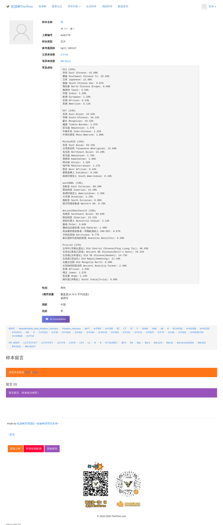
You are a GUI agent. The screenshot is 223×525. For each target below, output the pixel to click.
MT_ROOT (14, 342)
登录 (209, 6)
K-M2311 (17, 332)
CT (125, 328)
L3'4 (81, 342)
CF (131, 328)
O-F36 (55, 332)
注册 (35, 372)
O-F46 (171, 332)
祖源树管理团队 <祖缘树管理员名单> (38, 423)
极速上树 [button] (15, 448)
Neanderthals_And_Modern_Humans (38, 328)
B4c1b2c (16, 346)
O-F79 (161, 332)
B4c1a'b (158, 342)
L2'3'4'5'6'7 (47, 342)
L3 (89, 342)
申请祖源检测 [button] (33, 448)
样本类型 (47, 41)
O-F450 (115, 332)
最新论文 (57, 6)
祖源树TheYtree (22, 6)
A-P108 (109, 328)
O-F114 (138, 332)
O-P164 (90, 332)
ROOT (12, 328)
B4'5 (124, 342)
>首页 (11, 434)
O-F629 (150, 332)
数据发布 (123, 6)
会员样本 (91, 6)
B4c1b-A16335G (185, 342)
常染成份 (47, 67)
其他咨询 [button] (52, 448)
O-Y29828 (17, 336)
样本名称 (47, 22)
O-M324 (66, 332)
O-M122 (43, 332)
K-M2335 (205, 328)
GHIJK (145, 328)
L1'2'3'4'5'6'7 (30, 342)
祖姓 (44, 311)
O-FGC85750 (196, 332)
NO (27, 332)
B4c (139, 342)
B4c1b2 (202, 342)
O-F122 (126, 332)
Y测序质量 (48, 294)
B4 (131, 342)
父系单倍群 (48, 54)
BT (118, 328)
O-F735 (64, 54)
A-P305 (97, 328)
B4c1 (147, 342)
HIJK (154, 328)
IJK (162, 328)
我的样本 (107, 6)
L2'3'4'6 (61, 342)
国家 (44, 304)
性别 (44, 288)
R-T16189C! (111, 342)
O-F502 (182, 332)
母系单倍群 (48, 61)
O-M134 (102, 332)
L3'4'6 (72, 342)
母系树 (42, 6)
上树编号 (47, 35)
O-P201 (78, 332)
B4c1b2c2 (66, 61)
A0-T (87, 328)
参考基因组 (48, 48)
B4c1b (169, 342)
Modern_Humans (71, 328)
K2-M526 (177, 328)
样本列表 (74, 6)
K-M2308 (191, 328)
